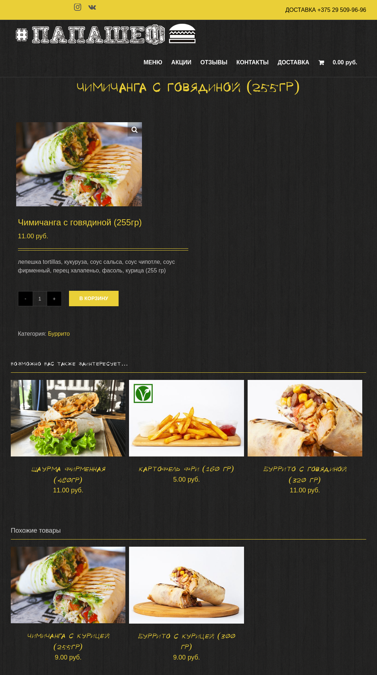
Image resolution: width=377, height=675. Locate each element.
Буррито (59, 334)
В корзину (93, 298)
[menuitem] (153, 62)
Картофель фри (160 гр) (186, 469)
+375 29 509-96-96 (341, 10)
